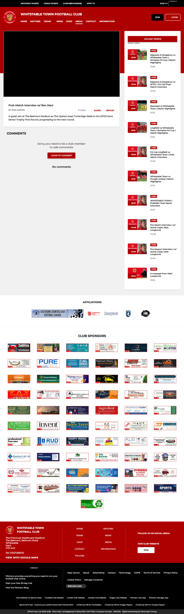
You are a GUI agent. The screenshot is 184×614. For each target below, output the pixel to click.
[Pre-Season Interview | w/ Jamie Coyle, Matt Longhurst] (137, 252)
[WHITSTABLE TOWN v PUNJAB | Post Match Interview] (137, 203)
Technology (125, 573)
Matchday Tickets (30, 3)
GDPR (137, 573)
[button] (24, 21)
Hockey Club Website (97, 599)
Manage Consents (93, 580)
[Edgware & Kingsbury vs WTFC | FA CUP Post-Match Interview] (137, 84)
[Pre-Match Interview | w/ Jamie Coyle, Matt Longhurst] (137, 227)
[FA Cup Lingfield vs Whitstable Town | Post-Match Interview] (137, 155)
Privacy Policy (171, 573)
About (86, 573)
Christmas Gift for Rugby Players (118, 606)
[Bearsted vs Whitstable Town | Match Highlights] (137, 109)
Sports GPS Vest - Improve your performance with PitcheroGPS (46, 606)
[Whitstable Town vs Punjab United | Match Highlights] (137, 179)
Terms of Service (152, 573)
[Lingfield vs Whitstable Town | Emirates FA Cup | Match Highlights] (137, 130)
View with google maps (22, 559)
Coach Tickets (51, 3)
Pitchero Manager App (158, 599)
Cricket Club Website (76, 599)
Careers (112, 573)
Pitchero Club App (138, 599)
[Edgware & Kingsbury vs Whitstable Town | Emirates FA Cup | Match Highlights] (137, 58)
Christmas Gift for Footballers (88, 606)
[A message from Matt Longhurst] (137, 276)
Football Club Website (54, 599)
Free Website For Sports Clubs (28, 599)
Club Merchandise (72, 3)
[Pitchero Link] (175, 4)
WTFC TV (91, 3)
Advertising (98, 573)
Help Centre (73, 573)
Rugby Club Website (118, 599)
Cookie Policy (74, 580)
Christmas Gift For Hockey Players (150, 606)
